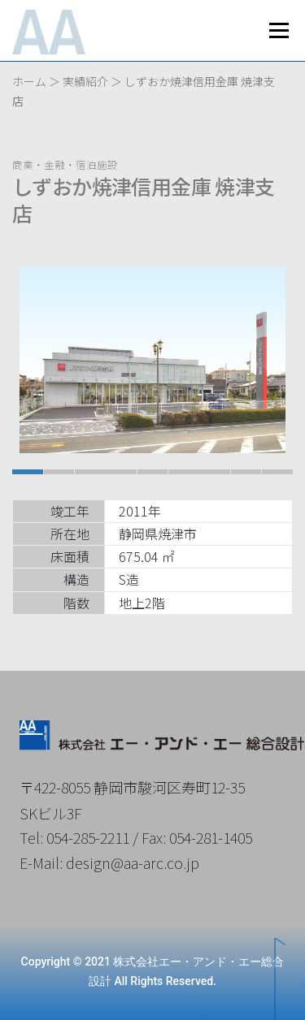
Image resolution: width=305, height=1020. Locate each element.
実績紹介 (85, 81)
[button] (27, 471)
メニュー (278, 30)
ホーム (29, 81)
